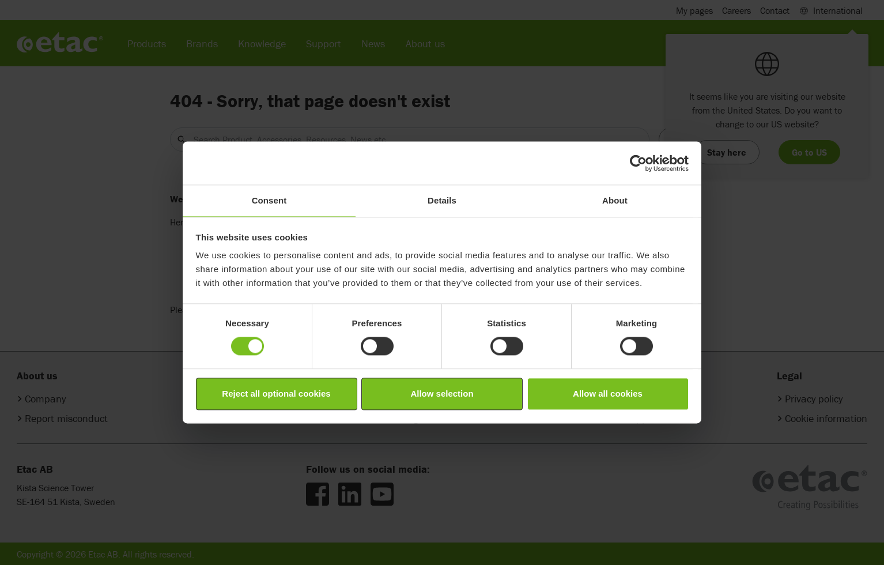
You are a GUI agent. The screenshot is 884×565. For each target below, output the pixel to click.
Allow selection (441, 393)
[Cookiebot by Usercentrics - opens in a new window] (638, 163)
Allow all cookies (608, 393)
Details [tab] (442, 200)
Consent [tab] (269, 200)
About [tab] (615, 200)
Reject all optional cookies (276, 393)
